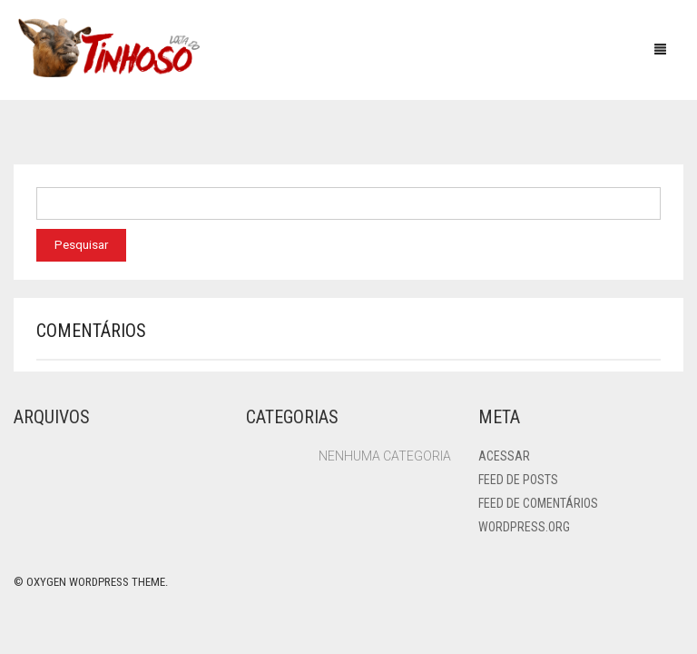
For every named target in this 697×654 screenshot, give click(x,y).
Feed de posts (518, 479)
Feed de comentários (538, 503)
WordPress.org (524, 527)
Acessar (504, 456)
